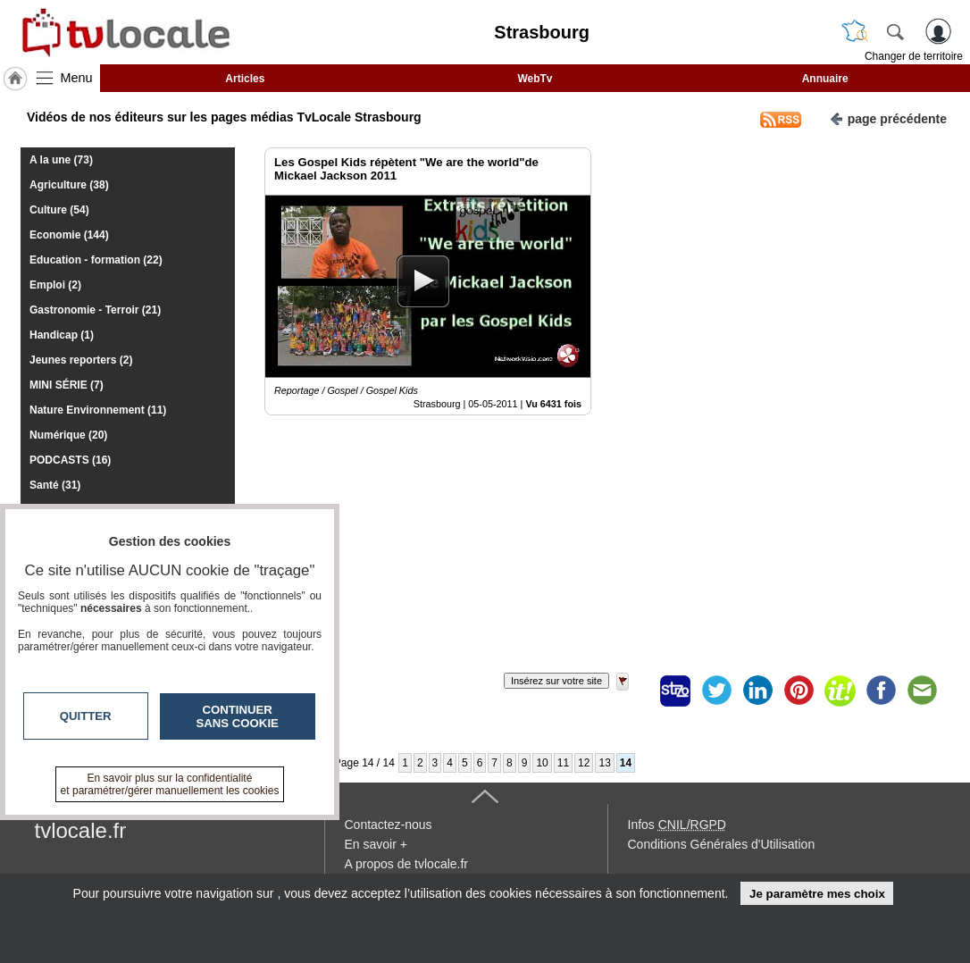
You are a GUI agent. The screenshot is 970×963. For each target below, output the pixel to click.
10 (542, 763)
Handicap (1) (61, 335)
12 (584, 763)
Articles (244, 78)
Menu (77, 78)
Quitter (86, 716)
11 (563, 763)
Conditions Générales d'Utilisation (721, 844)
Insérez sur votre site (556, 680)
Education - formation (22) (96, 260)
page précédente (888, 117)
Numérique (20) (68, 435)
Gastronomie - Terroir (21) (95, 310)
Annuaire (825, 78)
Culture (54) (59, 210)
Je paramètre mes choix (817, 893)
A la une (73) (61, 160)
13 (604, 763)
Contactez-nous (388, 824)
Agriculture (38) (69, 185)
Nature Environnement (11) (97, 410)
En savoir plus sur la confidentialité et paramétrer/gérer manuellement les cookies (170, 784)
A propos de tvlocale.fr (407, 864)
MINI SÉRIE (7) (66, 385)
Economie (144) (69, 235)
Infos (677, 824)
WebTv (534, 78)
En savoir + (376, 844)
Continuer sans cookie (238, 716)
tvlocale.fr (81, 830)
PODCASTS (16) (70, 460)
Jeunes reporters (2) (80, 360)
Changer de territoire (914, 56)
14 (625, 763)
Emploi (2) (55, 285)
